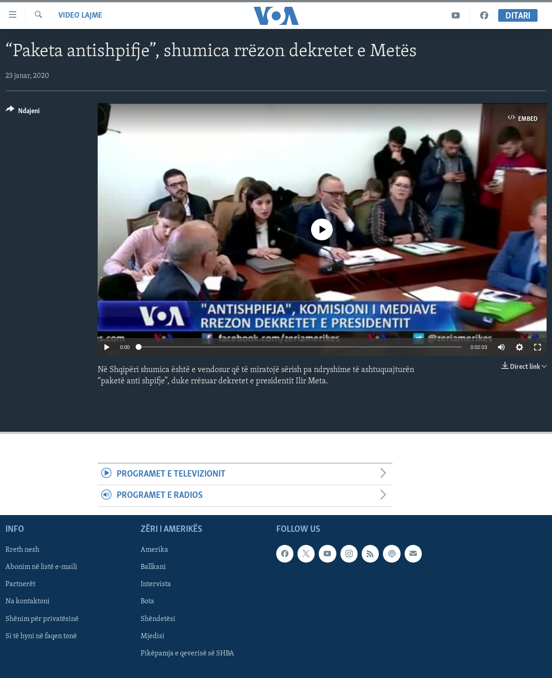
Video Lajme (80, 15)
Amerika (154, 550)
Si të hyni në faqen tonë (41, 636)
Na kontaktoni (27, 601)
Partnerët (20, 584)
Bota (147, 601)
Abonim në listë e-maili (41, 567)
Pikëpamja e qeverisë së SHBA (187, 653)
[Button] (23, 112)
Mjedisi (153, 636)
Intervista (156, 584)
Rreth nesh (22, 550)
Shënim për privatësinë (42, 618)
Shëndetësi (158, 618)
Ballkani (153, 567)
